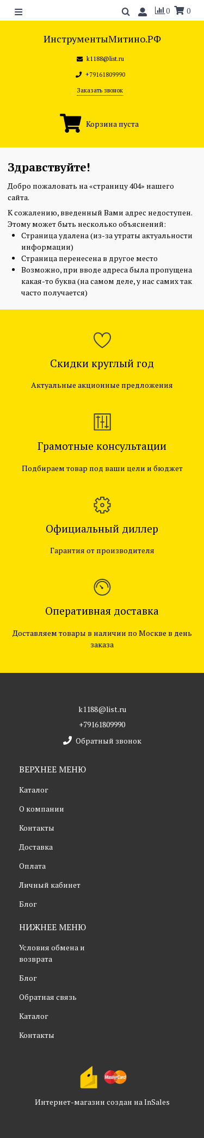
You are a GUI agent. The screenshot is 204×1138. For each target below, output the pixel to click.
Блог (28, 904)
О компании (41, 808)
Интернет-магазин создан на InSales (102, 1102)
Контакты (36, 827)
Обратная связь (48, 997)
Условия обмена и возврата (52, 953)
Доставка (36, 847)
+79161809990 (102, 724)
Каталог (33, 789)
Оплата (32, 866)
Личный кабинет (50, 885)
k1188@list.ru (102, 709)
